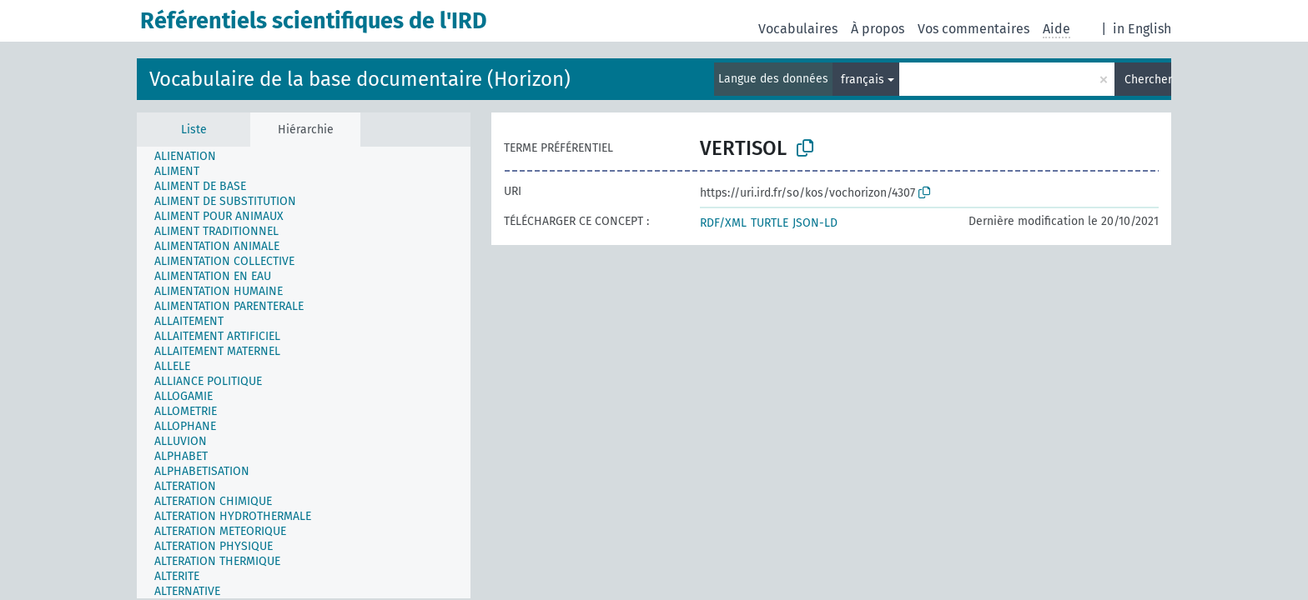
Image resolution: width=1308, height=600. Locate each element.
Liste (194, 129)
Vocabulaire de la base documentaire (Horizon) (360, 79)
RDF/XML (723, 223)
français (862, 79)
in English (1142, 29)
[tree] (303, 372)
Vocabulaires (798, 29)
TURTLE (769, 223)
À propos (877, 29)
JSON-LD (815, 223)
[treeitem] (192, 156)
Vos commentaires (973, 29)
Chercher (1147, 79)
